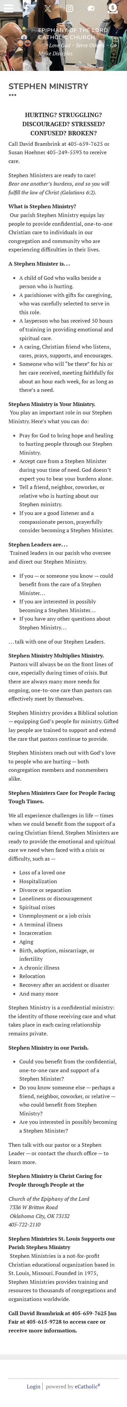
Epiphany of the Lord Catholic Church (73, 34)
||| (8, 8)
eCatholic (87, 1386)
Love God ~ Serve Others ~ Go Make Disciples (77, 49)
